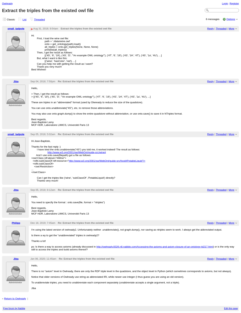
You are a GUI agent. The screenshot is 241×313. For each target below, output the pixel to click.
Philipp (16, 222)
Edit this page (231, 308)
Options (230, 19)
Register (234, 3)
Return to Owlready (15, 298)
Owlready (7, 3)
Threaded (39, 19)
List (25, 19)
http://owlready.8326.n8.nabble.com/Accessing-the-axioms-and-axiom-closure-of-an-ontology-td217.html (154, 246)
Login (225, 3)
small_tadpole (16, 28)
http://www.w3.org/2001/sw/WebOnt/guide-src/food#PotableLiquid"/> (107, 160)
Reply (210, 28)
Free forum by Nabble (14, 308)
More (231, 28)
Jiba (15, 81)
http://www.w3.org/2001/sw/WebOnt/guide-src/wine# (76, 152)
